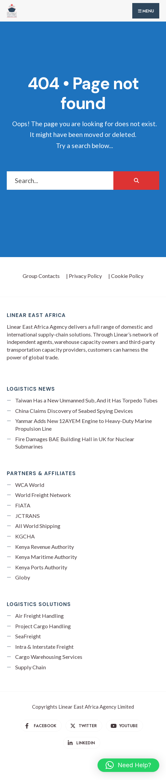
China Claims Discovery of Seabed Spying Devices (74, 410)
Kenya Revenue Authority (44, 546)
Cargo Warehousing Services (48, 656)
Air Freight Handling (39, 615)
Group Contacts (41, 276)
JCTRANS (27, 515)
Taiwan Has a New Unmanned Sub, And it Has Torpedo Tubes (86, 400)
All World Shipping (37, 526)
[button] (128, 765)
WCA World (29, 485)
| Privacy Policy (84, 276)
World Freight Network (43, 495)
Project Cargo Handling (43, 626)
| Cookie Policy (125, 276)
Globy (22, 577)
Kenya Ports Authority (41, 567)
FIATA (22, 505)
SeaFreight (28, 636)
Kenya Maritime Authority (46, 557)
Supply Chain (30, 667)
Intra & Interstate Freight (44, 646)
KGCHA (25, 536)
